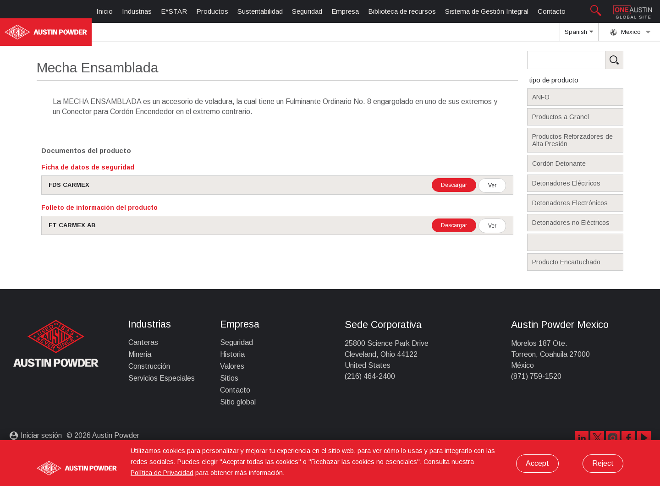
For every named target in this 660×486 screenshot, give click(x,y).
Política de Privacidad (162, 472)
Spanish (579, 34)
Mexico (630, 32)
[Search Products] (589, 60)
